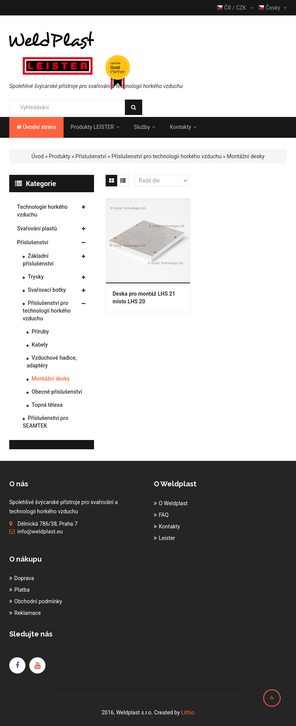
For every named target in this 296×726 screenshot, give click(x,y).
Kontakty (183, 127)
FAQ (163, 515)
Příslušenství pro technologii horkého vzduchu (166, 156)
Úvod (38, 156)
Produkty (59, 156)
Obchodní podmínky (38, 601)
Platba (22, 590)
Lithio (188, 712)
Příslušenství (91, 156)
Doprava (24, 578)
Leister (167, 538)
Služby (144, 127)
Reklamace (27, 613)
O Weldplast (173, 503)
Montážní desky (245, 156)
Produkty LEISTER (95, 127)
